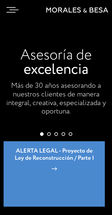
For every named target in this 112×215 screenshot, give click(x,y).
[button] (42, 134)
